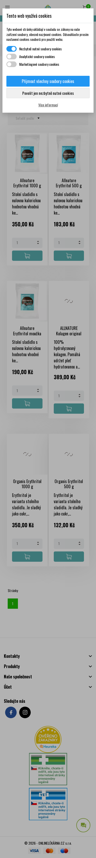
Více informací (48, 104)
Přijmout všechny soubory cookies (48, 81)
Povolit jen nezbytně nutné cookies (48, 93)
